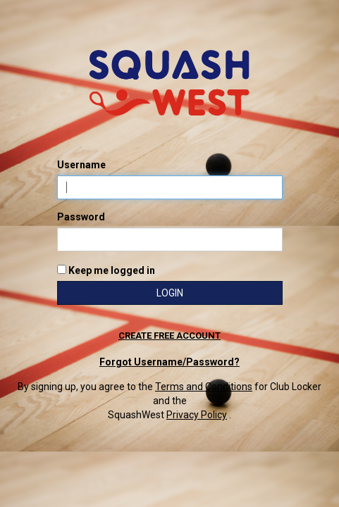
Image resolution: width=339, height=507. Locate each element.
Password (81, 217)
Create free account (169, 335)
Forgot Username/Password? (169, 362)
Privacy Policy (196, 414)
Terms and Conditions (203, 386)
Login (169, 293)
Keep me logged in (106, 270)
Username (81, 164)
